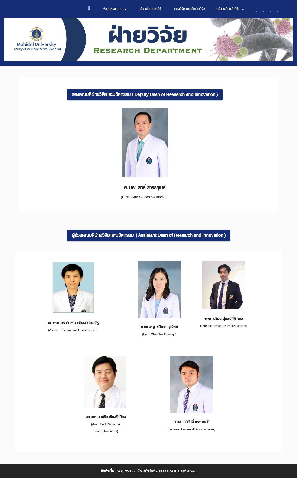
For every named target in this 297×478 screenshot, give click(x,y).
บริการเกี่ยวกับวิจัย (228, 8)
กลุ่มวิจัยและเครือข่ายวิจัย (189, 8)
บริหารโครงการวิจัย (151, 8)
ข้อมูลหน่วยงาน (112, 8)
